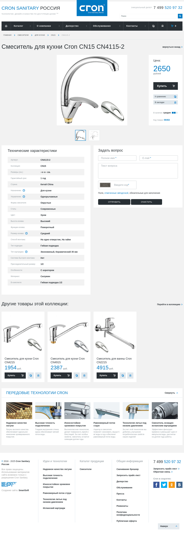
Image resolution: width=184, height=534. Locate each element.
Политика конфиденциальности (128, 513)
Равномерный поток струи (57, 493)
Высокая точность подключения (53, 476)
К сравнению (160, 96)
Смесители (23, 35)
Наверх (164, 526)
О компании (44, 26)
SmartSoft (24, 490)
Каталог (18, 26)
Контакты (132, 26)
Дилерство (72, 26)
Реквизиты (122, 506)
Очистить (146, 202)
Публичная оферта (127, 521)
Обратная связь (161, 472)
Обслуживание (102, 26)
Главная (7, 35)
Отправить (114, 202)
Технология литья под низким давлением (55, 500)
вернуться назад (171, 47)
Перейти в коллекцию (168, 304)
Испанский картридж (54, 508)
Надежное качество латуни (57, 469)
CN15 (53, 35)
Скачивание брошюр (128, 469)
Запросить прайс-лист (128, 475)
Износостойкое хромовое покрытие (56, 485)
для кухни (40, 35)
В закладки (159, 102)
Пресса (120, 493)
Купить (162, 86)
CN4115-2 (66, 35)
